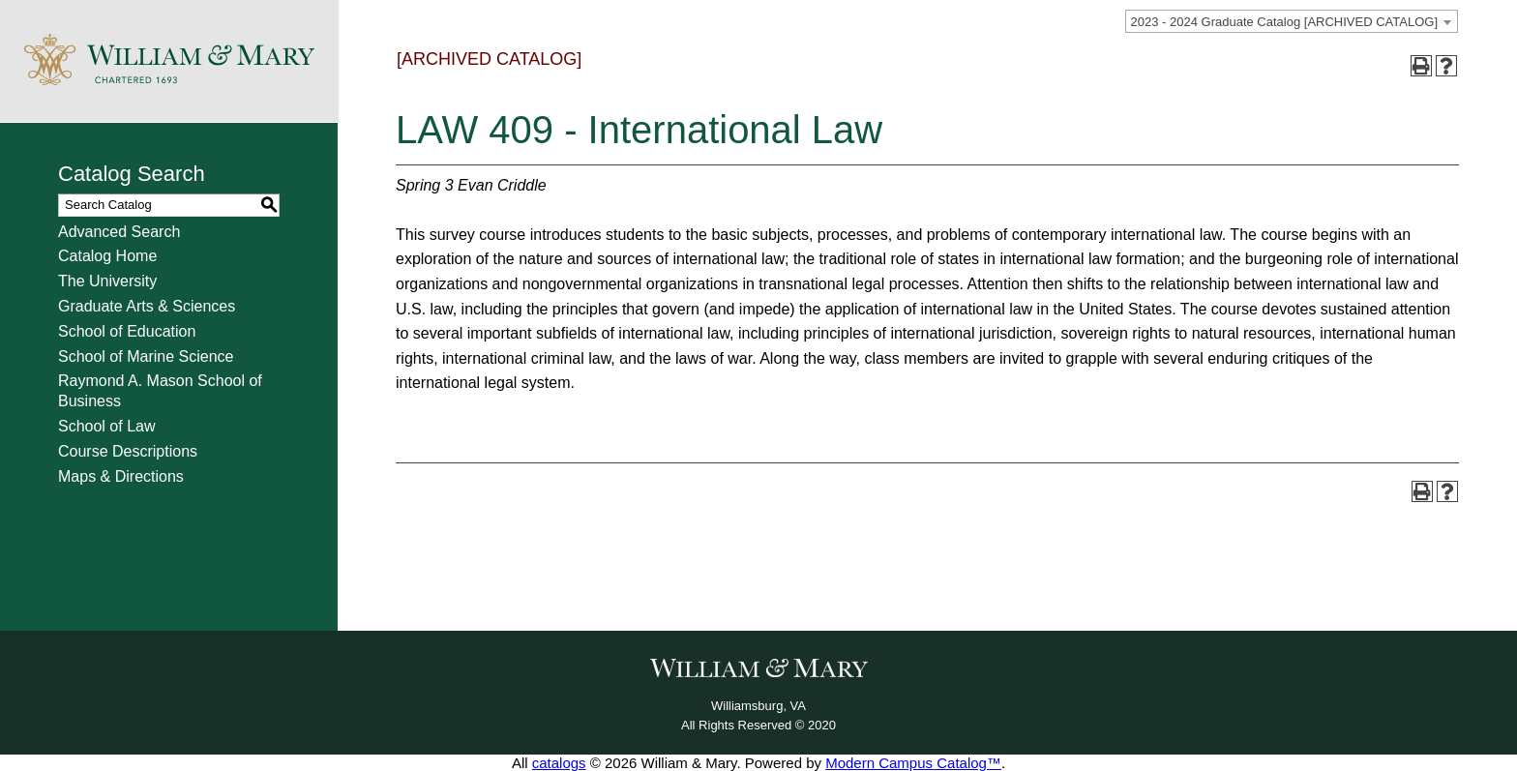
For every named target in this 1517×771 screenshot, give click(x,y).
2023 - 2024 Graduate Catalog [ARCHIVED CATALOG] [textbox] (1284, 22)
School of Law (107, 426)
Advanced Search (119, 231)
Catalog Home (107, 256)
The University (107, 281)
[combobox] (1291, 21)
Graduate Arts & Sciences (146, 306)
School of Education (126, 331)
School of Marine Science (145, 356)
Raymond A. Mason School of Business (160, 390)
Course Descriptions (127, 451)
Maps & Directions (121, 476)
